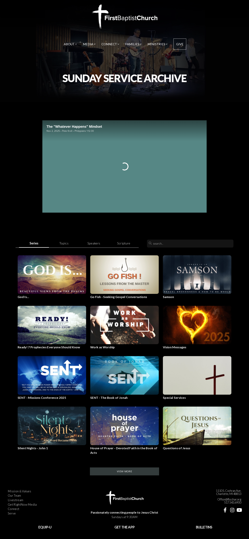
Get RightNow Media (22, 504)
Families (133, 44)
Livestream (15, 500)
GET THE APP (124, 527)
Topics (63, 243)
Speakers (93, 243)
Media (89, 44)
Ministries (157, 44)
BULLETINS (204, 527)
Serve (12, 513)
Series (34, 243)
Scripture (123, 243)
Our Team (14, 495)
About (70, 44)
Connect (110, 44)
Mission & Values (19, 491)
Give (179, 44)
